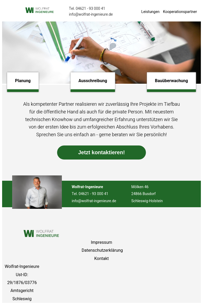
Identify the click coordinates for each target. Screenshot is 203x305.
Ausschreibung (93, 81)
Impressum (101, 242)
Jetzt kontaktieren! (101, 152)
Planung (23, 81)
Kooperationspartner (180, 12)
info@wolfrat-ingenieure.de (91, 14)
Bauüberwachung (171, 81)
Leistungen (150, 12)
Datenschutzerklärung (102, 250)
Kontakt (101, 258)
